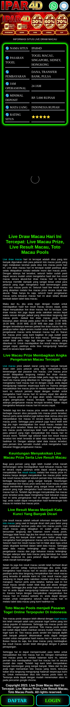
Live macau (9, 366)
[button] (64, 6)
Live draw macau (12, 259)
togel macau (60, 618)
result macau (29, 472)
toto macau (9, 523)
